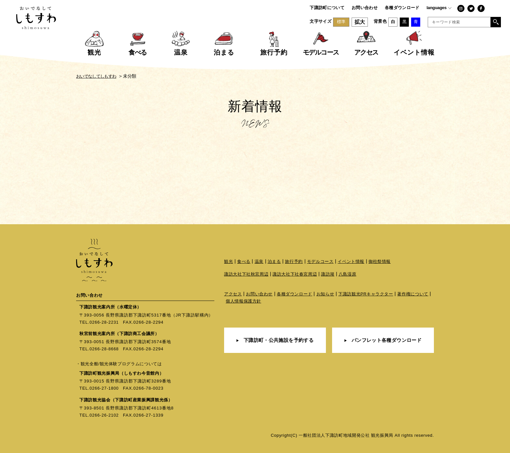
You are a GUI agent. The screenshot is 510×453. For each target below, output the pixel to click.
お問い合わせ (365, 7)
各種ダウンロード (402, 7)
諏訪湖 (328, 274)
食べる (243, 261)
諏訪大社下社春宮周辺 (295, 274)
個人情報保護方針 (243, 302)
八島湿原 (347, 274)
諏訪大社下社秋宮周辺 (246, 274)
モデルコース (320, 261)
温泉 (259, 261)
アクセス (233, 294)
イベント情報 (351, 261)
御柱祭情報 (380, 261)
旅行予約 (294, 261)
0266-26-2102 (104, 414)
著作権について (413, 294)
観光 (228, 261)
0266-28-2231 (104, 322)
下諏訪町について (327, 7)
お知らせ (325, 294)
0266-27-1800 (104, 388)
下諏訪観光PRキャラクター (366, 294)
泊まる (274, 261)
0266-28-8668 (104, 348)
